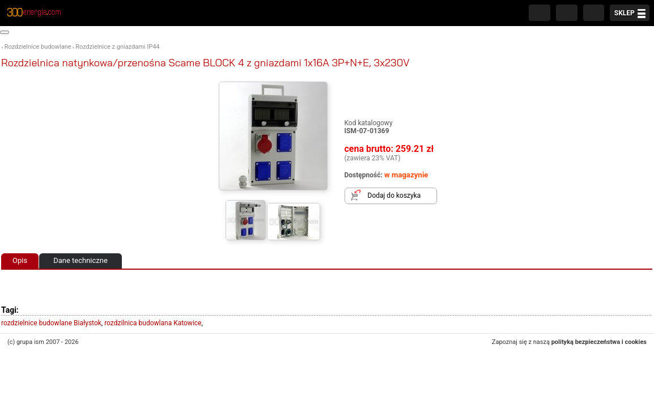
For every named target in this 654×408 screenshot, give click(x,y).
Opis (19, 260)
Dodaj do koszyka (394, 195)
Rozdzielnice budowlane (38, 46)
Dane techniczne (80, 260)
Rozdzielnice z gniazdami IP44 (117, 46)
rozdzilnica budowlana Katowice (152, 323)
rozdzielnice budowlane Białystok (51, 323)
